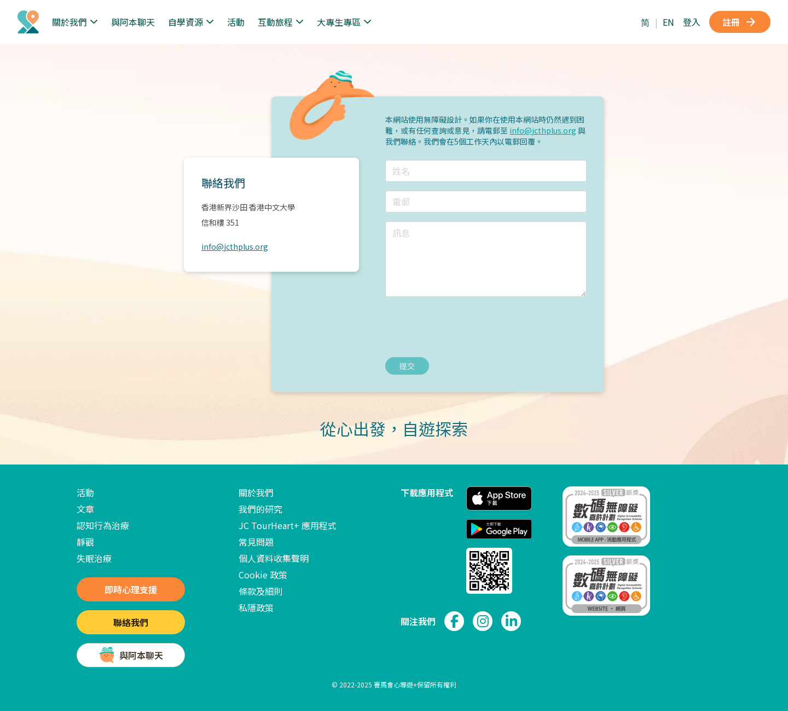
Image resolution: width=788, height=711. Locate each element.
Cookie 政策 (263, 575)
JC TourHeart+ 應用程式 (288, 525)
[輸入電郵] (486, 202)
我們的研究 (260, 509)
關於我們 (256, 492)
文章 (85, 509)
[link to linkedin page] (511, 621)
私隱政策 (256, 607)
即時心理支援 (131, 589)
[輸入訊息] (486, 259)
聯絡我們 (130, 622)
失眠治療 (94, 558)
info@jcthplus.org (234, 246)
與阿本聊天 (133, 21)
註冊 (739, 22)
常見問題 (256, 542)
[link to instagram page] (483, 621)
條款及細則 (260, 591)
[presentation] (468, 327)
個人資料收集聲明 (274, 558)
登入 (691, 22)
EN (668, 22)
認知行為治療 (103, 525)
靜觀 (85, 542)
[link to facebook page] (454, 621)
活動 (236, 21)
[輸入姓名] (486, 171)
